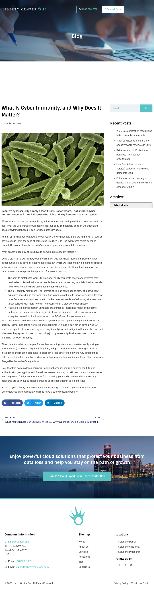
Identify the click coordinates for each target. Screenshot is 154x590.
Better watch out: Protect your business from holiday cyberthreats (132, 154)
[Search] (146, 108)
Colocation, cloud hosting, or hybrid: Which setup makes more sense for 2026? (134, 182)
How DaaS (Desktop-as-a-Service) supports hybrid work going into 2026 (132, 168)
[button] (12, 402)
